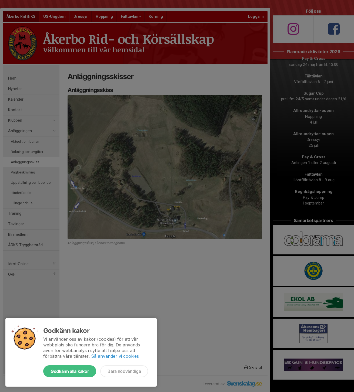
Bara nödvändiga (124, 371)
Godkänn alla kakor (70, 371)
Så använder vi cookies (115, 356)
